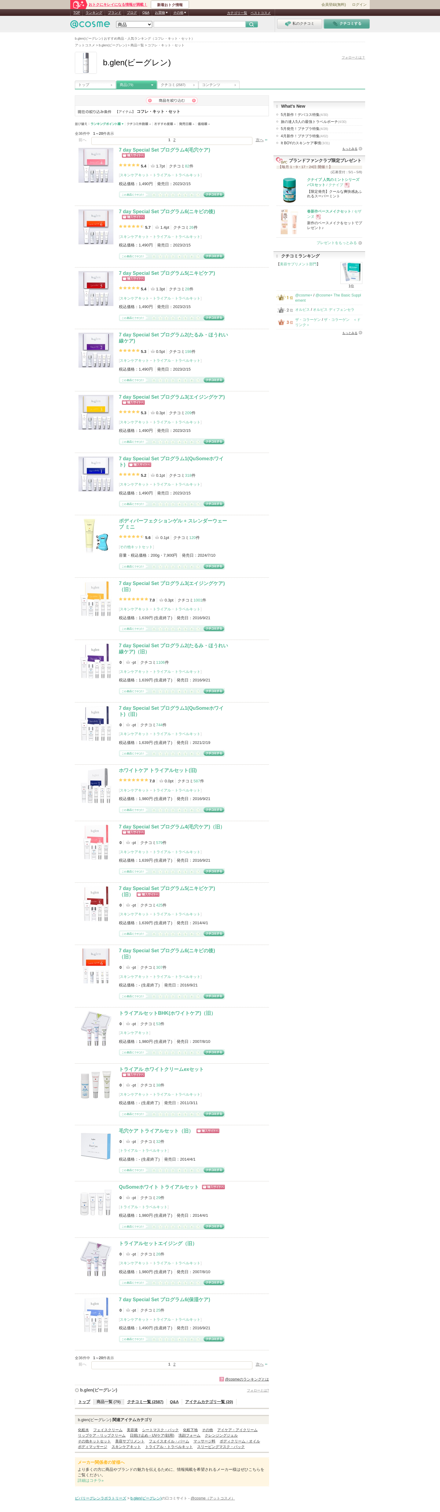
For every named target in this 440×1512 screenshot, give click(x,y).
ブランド (114, 12)
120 (192, 537)
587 (196, 781)
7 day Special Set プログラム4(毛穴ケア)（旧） (172, 826)
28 (187, 289)
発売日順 (187, 124)
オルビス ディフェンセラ (333, 309)
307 (159, 967)
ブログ (132, 12)
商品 (126, 85)
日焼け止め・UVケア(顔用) (152, 1435)
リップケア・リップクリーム (102, 1435)
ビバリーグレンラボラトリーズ (100, 1498)
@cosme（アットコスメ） (213, 1498)
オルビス (302, 309)
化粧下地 (190, 1430)
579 (159, 842)
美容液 (132, 1430)
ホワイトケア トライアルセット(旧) (158, 770)
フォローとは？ (353, 57)
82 (187, 166)
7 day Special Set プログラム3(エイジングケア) (172, 397)
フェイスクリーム (108, 1430)
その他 (207, 1430)
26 (191, 227)
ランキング (94, 12)
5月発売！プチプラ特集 (304, 129)
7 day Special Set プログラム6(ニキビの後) (167, 211)
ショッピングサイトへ (133, 155)
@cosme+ (303, 295)
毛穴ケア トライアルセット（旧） (156, 1130)
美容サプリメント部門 (298, 264)
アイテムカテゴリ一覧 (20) (209, 1401)
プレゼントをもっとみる (337, 243)
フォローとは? (258, 1390)
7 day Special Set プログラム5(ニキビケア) (167, 273)
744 (159, 725)
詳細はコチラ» (91, 1480)
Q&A (145, 12)
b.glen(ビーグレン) (98, 1390)
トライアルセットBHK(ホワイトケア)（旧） (167, 1013)
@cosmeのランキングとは (247, 1379)
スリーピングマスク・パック (221, 1447)
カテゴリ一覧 (237, 13)
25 (158, 1310)
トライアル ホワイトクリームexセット (161, 1069)
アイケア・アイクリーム (237, 1430)
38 (158, 1085)
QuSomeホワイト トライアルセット (159, 1187)
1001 (197, 600)
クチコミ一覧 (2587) (145, 1401)
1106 (160, 662)
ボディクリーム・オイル (240, 1441)
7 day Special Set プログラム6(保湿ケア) (164, 1299)
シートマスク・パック (160, 1430)
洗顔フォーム (189, 1435)
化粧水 (83, 1430)
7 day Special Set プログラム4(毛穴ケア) (164, 150)
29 (158, 1197)
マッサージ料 (204, 1441)
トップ (83, 85)
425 (159, 905)
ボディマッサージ (92, 1447)
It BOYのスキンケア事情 (305, 143)
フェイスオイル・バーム (169, 1441)
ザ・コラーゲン (308, 320)
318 (188, 475)
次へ (260, 140)
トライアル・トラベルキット (176, 175)
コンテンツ (211, 85)
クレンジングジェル (221, 1435)
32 (158, 1141)
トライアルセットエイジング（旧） (158, 1243)
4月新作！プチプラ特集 (304, 136)
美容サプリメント (130, 1441)
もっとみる (350, 148)
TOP (76, 12)
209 (188, 413)
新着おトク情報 (170, 5)
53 (158, 1024)
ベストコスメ (261, 13)
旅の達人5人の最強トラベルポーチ (313, 122)
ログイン (359, 4)
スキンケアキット (134, 175)
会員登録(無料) (333, 4)
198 (188, 351)
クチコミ (173, 85)
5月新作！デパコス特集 (304, 115)
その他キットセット (136, 547)
